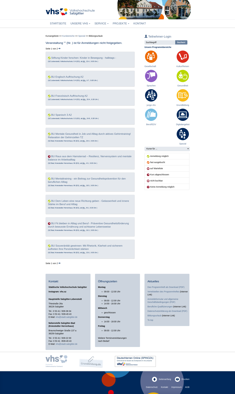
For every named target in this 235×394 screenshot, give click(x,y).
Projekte (121, 23)
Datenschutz (152, 387)
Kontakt (139, 23)
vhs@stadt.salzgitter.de (66, 317)
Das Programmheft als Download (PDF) (165, 287)
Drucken (182, 379)
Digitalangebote (183, 124)
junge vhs (151, 105)
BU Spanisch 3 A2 (61, 114)
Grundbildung (182, 105)
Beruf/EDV (151, 124)
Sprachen (151, 85)
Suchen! (181, 42)
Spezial (81, 36)
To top (150, 320)
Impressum (176, 387)
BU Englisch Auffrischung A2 (67, 76)
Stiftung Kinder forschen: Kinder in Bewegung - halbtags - (83, 57)
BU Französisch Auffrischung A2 (69, 95)
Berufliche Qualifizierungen (160, 306)
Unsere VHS (80, 23)
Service (101, 23)
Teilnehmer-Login (157, 36)
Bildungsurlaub (154, 315)
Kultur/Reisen (182, 66)
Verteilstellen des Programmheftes (163, 291)
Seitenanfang (161, 379)
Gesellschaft (150, 66)
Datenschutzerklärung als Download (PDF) (167, 311)
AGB (187, 387)
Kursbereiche (68, 36)
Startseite (58, 23)
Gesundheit (182, 85)
